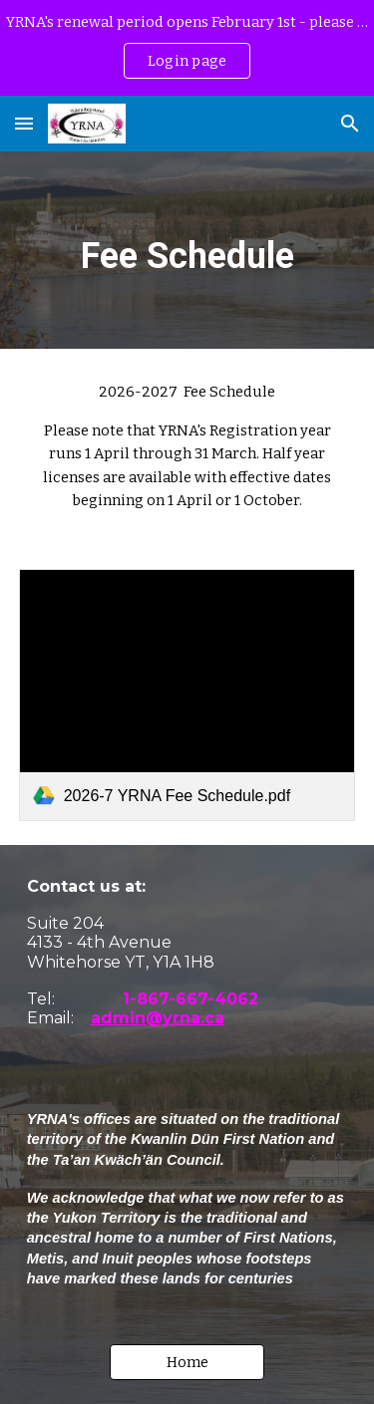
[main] (187, 250)
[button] (24, 123)
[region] (187, 48)
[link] (187, 695)
